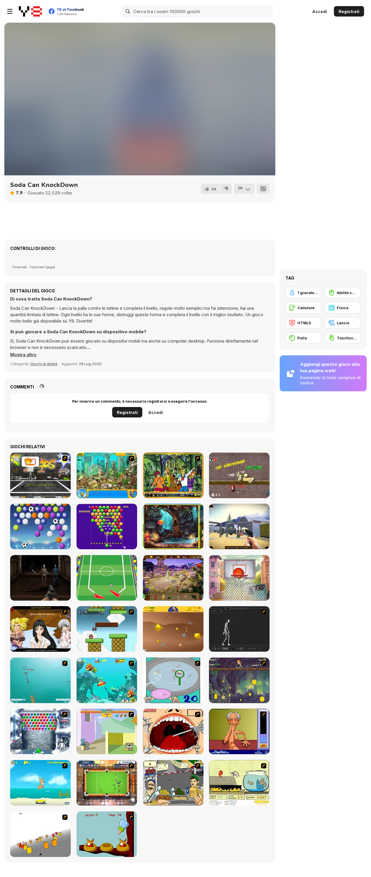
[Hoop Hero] (239, 578)
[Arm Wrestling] (239, 731)
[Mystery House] (173, 578)
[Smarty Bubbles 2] (107, 526)
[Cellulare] (303, 308)
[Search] (128, 11)
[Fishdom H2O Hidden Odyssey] (107, 475)
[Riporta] (244, 188)
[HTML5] (303, 323)
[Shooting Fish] (40, 680)
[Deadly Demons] (40, 578)
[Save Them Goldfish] (239, 783)
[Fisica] (343, 308)
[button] (23, 355)
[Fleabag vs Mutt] (107, 731)
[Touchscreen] (343, 338)
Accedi (319, 11)
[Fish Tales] (107, 680)
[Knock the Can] (239, 475)
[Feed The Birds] (107, 834)
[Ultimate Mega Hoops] (40, 475)
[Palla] (303, 338)
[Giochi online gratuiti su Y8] (30, 11)
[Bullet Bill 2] (107, 629)
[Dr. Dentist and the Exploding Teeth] (173, 731)
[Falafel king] (173, 783)
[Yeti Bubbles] (40, 731)
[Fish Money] (239, 680)
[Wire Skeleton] (239, 629)
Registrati (349, 11)
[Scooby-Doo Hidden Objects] (173, 475)
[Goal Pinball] (107, 578)
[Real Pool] (107, 783)
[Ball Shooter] (40, 526)
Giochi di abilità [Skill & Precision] (43, 363)
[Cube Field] (40, 834)
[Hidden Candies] (173, 526)
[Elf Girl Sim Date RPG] (40, 629)
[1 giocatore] (303, 292)
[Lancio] (343, 323)
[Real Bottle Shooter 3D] (239, 526)
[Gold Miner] (173, 629)
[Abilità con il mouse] (343, 292)
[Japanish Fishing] (173, 680)
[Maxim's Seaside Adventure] (40, 783)
